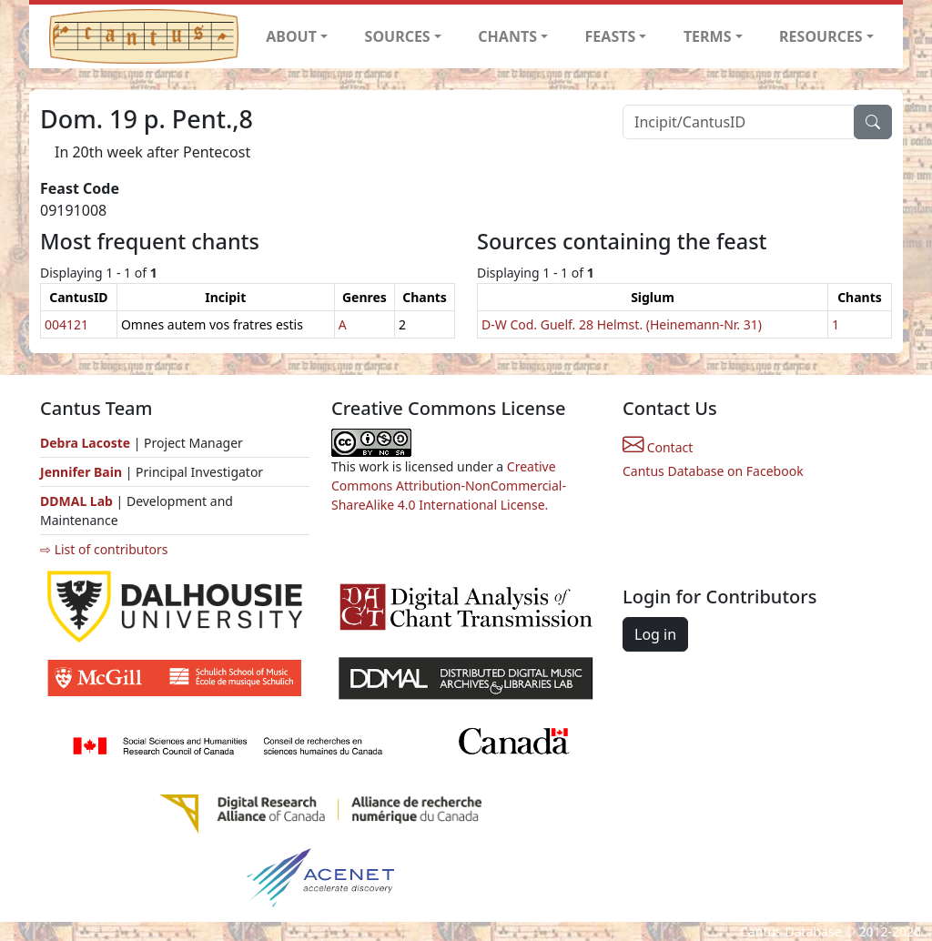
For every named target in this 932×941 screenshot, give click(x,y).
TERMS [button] (708, 36)
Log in (655, 634)
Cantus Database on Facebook (713, 471)
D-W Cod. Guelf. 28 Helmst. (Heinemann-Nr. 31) (621, 324)
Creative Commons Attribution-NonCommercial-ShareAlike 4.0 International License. (448, 485)
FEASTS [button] (610, 36)
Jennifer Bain (83, 472)
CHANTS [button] (507, 36)
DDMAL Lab (76, 501)
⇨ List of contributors (103, 549)
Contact (658, 447)
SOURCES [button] (398, 36)
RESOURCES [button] (821, 36)
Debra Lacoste (85, 442)
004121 (66, 324)
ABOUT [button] (291, 36)
